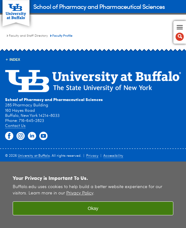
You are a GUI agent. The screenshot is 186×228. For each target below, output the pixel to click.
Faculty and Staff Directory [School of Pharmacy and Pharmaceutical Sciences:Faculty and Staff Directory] (28, 35)
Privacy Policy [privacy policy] (79, 193)
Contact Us (15, 126)
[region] (93, 195)
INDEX (15, 59)
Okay (93, 208)
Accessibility (113, 156)
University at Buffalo (34, 156)
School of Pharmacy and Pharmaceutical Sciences (99, 6)
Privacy (92, 156)
